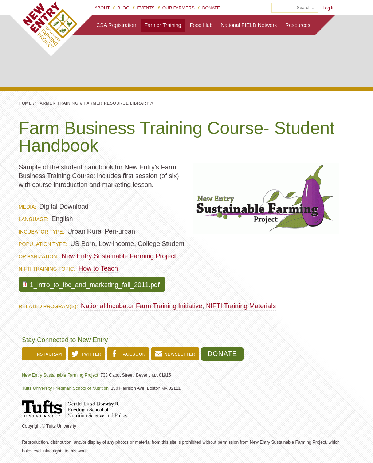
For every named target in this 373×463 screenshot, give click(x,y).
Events (146, 8)
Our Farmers (178, 8)
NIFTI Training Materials (241, 306)
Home (25, 103)
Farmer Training (162, 25)
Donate (211, 8)
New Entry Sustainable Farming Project (119, 256)
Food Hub (200, 25)
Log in (329, 8)
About (102, 8)
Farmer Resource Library (116, 103)
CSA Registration (116, 25)
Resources (297, 25)
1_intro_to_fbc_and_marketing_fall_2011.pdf (95, 285)
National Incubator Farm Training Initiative (141, 306)
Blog (123, 8)
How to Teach (98, 268)
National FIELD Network (249, 25)
